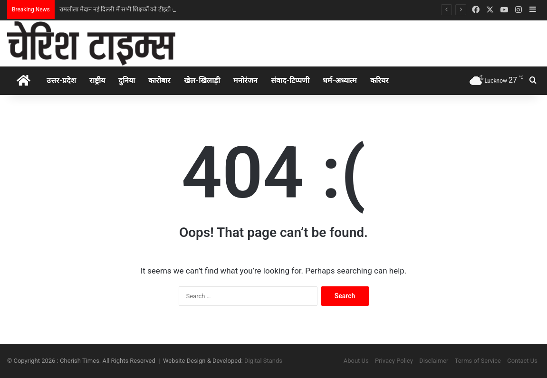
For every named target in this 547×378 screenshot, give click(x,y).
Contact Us (522, 360)
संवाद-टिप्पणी (290, 80)
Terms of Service (478, 360)
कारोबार (159, 80)
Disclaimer (433, 360)
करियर (379, 80)
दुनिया (126, 80)
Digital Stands (263, 360)
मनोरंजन (245, 80)
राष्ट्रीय (97, 80)
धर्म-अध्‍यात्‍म (340, 80)
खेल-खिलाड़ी (202, 80)
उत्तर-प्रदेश (61, 80)
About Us (356, 360)
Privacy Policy (394, 360)
